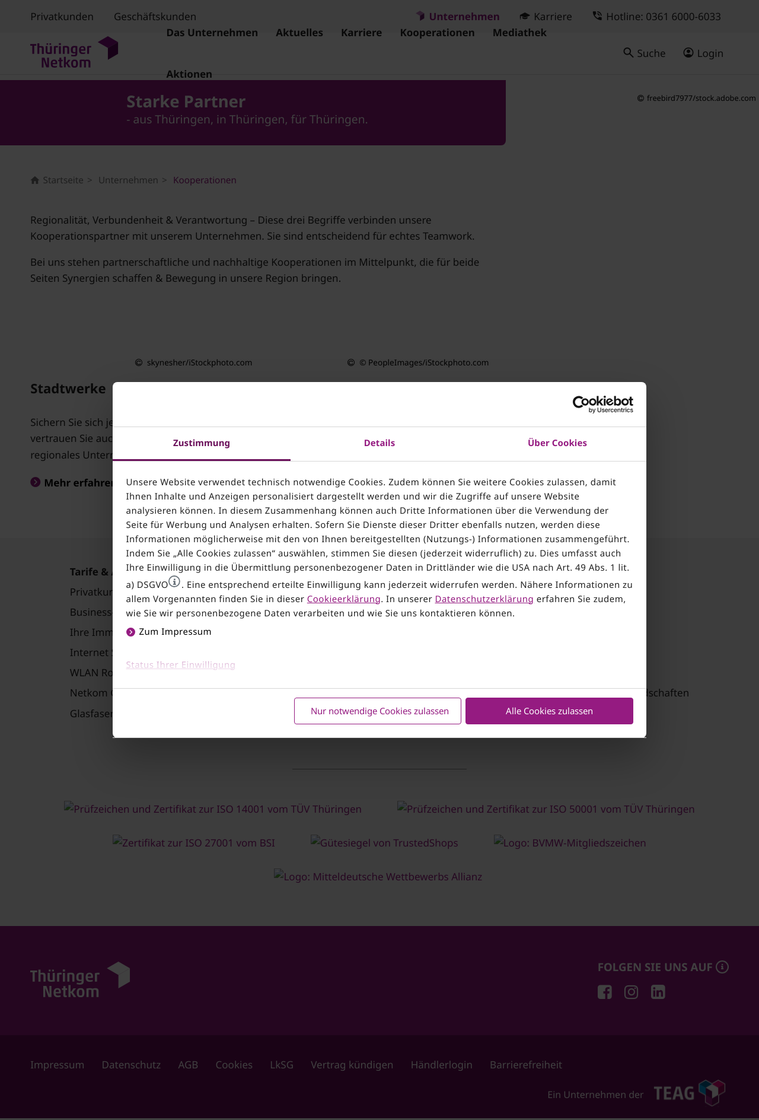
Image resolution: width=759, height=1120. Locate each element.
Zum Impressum (175, 632)
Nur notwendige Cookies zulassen (380, 711)
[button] (174, 581)
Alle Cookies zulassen (549, 711)
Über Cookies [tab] (557, 443)
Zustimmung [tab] (201, 443)
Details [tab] (380, 443)
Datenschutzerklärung (484, 599)
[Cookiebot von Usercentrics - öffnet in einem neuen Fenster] (581, 404)
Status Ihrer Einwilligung (181, 665)
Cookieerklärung (344, 599)
